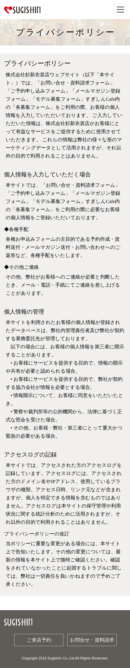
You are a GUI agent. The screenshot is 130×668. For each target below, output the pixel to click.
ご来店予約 (39, 640)
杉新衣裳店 (22, 10)
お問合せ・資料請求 (92, 640)
